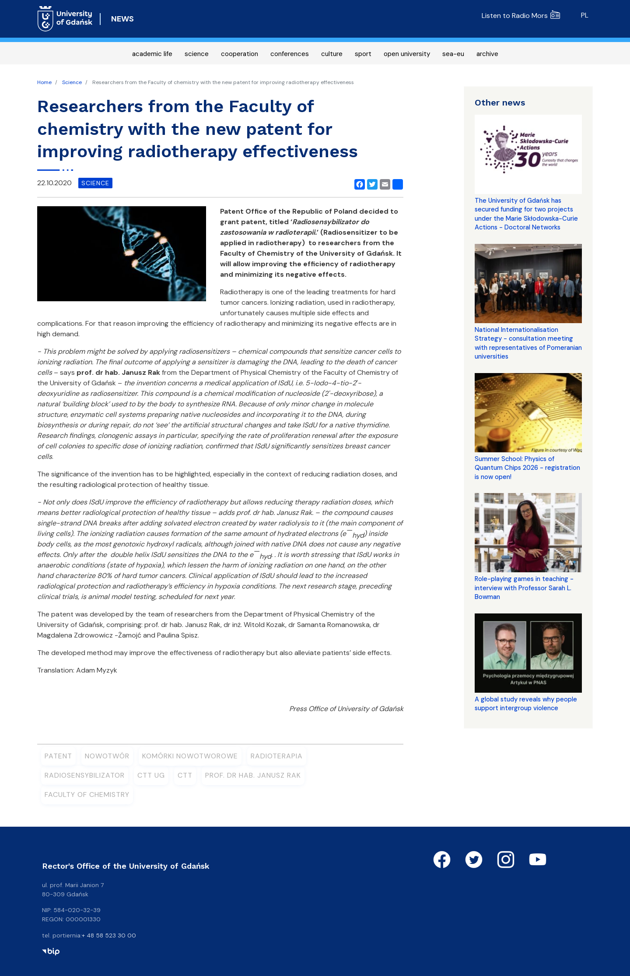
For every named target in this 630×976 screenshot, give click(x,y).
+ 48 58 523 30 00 (109, 935)
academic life (152, 53)
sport (363, 53)
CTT (185, 775)
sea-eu (453, 53)
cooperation (239, 53)
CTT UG (151, 775)
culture (332, 53)
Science (72, 82)
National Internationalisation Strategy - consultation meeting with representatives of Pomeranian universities (528, 343)
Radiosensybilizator (85, 775)
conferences (289, 53)
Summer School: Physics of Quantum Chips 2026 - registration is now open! (527, 468)
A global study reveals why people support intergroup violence (526, 703)
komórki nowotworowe (190, 756)
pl (584, 15)
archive (487, 53)
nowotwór (107, 756)
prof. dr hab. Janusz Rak (253, 775)
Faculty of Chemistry (87, 794)
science (197, 53)
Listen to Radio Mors (521, 15)
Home (44, 82)
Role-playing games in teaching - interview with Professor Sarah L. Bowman (524, 587)
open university (407, 53)
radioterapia (277, 756)
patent (58, 756)
